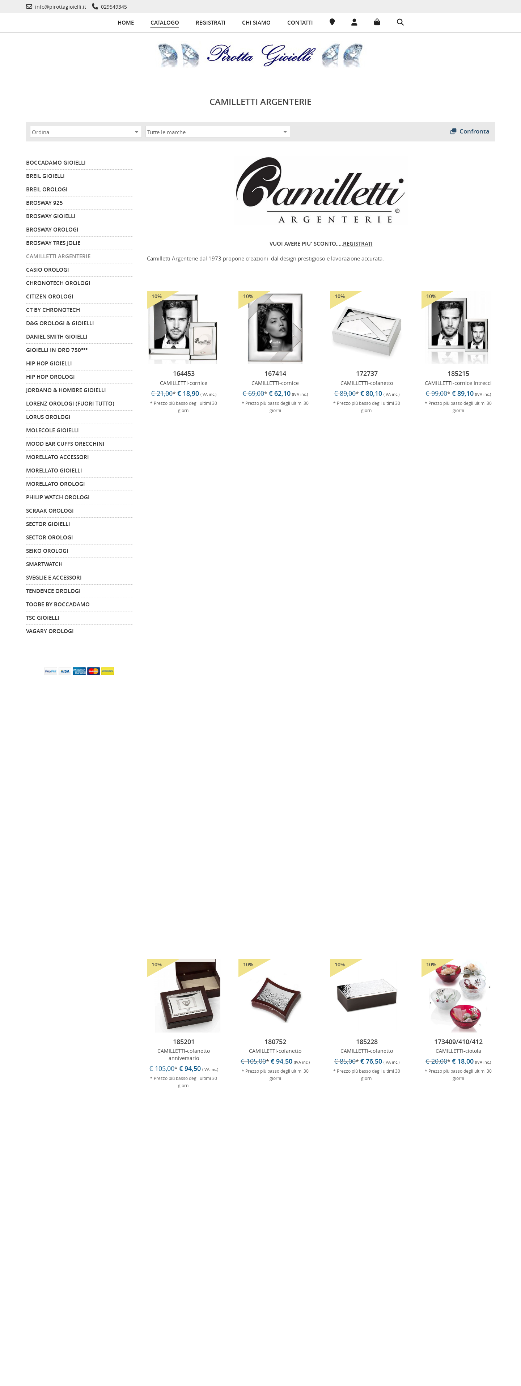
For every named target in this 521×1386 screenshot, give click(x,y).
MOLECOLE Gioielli (52, 429)
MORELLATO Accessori (57, 455)
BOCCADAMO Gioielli (56, 161)
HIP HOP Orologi (50, 375)
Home (126, 22)
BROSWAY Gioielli (51, 215)
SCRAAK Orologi (50, 509)
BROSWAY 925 (44, 201)
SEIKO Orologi (47, 549)
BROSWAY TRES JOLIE (53, 241)
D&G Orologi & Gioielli (60, 322)
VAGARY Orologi (50, 629)
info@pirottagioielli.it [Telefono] (406, 1302)
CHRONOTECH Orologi (58, 281)
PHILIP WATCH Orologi (58, 496)
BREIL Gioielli (45, 174)
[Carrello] (377, 22)
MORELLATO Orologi (55, 482)
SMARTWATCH (44, 563)
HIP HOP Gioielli (49, 362)
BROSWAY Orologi (52, 228)
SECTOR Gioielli (48, 522)
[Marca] (217, 130)
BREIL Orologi (47, 188)
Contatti (300, 22)
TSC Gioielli (42, 616)
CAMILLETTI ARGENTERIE (58, 255)
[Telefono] (56, 6)
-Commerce (497, 1378)
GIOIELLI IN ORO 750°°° (57, 348)
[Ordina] (86, 130)
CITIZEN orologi (49, 295)
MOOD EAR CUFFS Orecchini (65, 442)
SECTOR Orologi (49, 536)
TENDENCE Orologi (53, 589)
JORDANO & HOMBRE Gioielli (66, 389)
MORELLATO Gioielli (54, 469)
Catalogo (165, 22)
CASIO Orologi (47, 268)
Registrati (210, 22)
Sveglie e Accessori (54, 576)
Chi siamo (256, 22)
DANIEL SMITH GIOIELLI (57, 335)
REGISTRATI (358, 242)
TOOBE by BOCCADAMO (58, 603)
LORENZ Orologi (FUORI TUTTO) (70, 402)
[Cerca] (400, 23)
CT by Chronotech (53, 308)
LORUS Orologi (48, 415)
